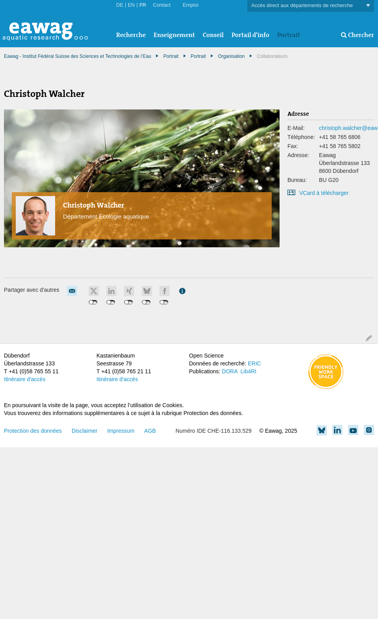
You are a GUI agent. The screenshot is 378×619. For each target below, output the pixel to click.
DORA (229, 371)
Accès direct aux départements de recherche (310, 5)
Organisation (231, 56)
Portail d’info (250, 35)
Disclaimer (84, 431)
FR (142, 5)
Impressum (120, 431)
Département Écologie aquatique (106, 216)
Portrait (288, 35)
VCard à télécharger (323, 193)
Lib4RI (248, 371)
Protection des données (33, 431)
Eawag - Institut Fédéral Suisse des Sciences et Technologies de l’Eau (77, 56)
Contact (161, 5)
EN (131, 5)
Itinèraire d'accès (24, 379)
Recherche (131, 35)
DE (119, 5)
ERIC (254, 363)
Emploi (190, 5)
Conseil (213, 35)
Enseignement (174, 35)
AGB (150, 431)
